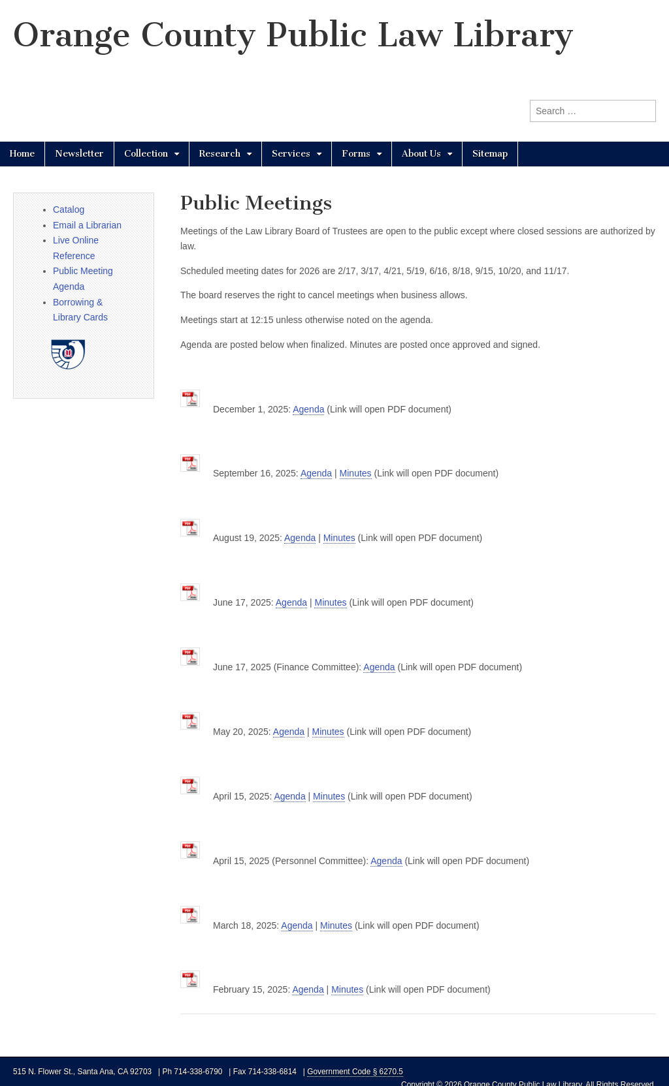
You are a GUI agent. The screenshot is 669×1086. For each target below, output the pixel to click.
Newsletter (79, 153)
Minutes (356, 473)
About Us (421, 153)
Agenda (308, 409)
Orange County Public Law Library (293, 35)
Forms (356, 153)
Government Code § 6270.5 (355, 1071)
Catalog (68, 209)
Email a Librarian (87, 225)
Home (22, 153)
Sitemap (490, 153)
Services (291, 153)
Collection (146, 153)
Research (219, 153)
